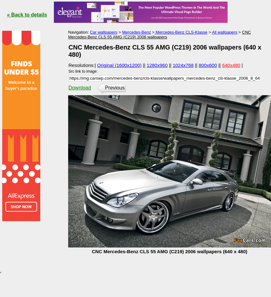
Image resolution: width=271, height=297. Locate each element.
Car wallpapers (104, 32)
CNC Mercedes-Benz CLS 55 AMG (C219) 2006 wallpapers (159, 34)
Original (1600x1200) (119, 65)
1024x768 (183, 65)
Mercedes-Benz (136, 32)
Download (79, 87)
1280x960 (157, 65)
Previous (115, 87)
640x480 (231, 65)
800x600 (208, 65)
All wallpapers (224, 32)
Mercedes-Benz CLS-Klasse (180, 32)
